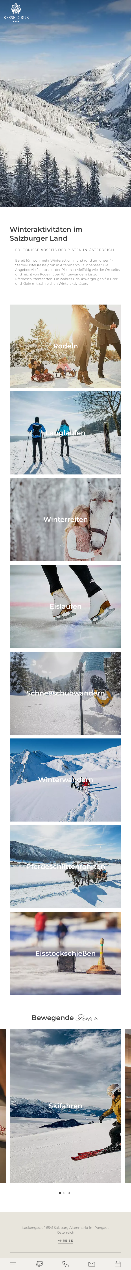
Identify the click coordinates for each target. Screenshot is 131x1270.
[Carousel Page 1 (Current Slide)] (60, 1193)
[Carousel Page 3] (69, 1193)
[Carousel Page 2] (64, 1193)
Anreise (65, 1240)
